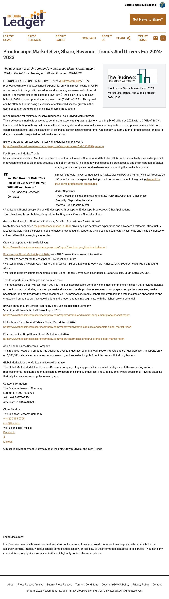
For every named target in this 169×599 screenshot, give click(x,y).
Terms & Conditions (86, 584)
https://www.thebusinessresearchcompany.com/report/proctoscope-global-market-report (54, 247)
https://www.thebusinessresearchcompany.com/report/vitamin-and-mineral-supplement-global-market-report (66, 315)
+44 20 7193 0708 (14, 418)
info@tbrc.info (11, 423)
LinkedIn (8, 441)
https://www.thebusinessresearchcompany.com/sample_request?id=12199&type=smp (53, 146)
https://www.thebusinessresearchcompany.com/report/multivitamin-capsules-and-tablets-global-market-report (67, 327)
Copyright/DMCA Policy (115, 584)
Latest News (8, 38)
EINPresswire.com (70, 81)
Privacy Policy (141, 584)
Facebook (9, 432)
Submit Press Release (59, 584)
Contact (89, 38)
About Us (107, 38)
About (10, 584)
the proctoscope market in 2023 (52, 226)
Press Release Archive (30, 584)
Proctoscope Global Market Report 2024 (26, 254)
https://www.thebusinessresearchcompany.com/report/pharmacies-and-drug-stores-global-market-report (63, 338)
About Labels (61, 38)
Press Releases (34, 38)
